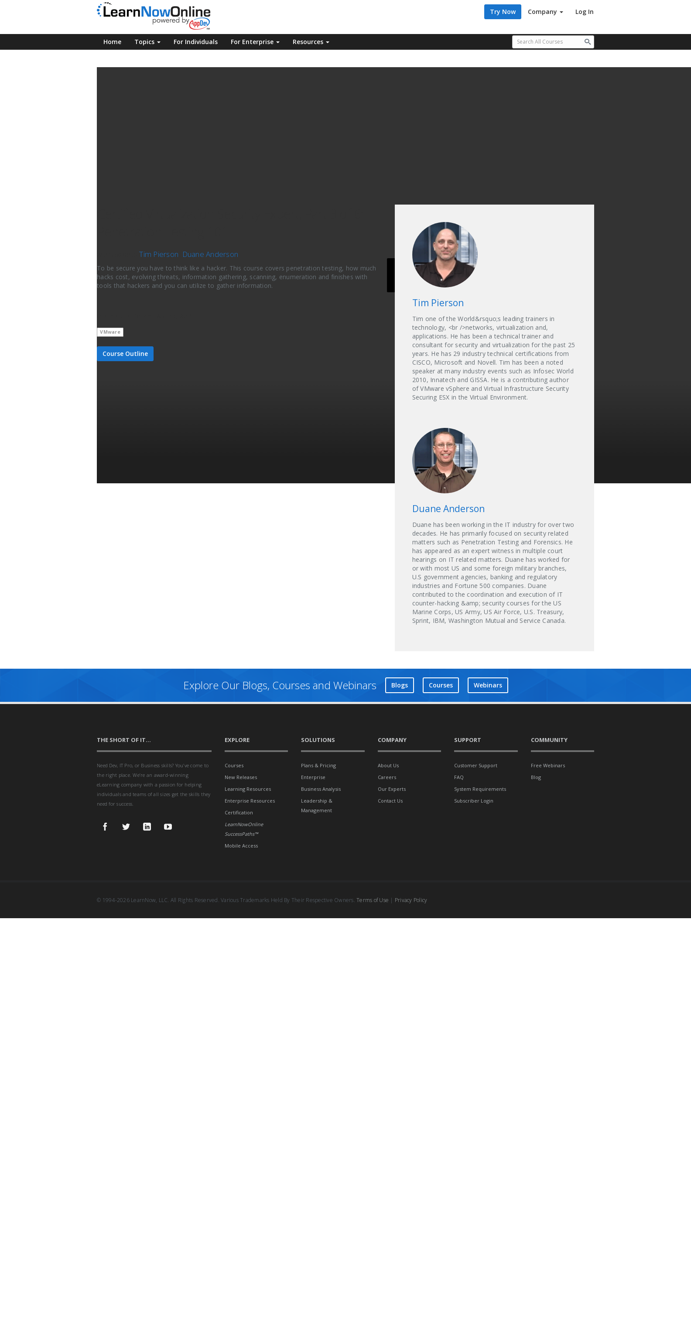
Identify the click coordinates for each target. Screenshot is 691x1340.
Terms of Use (372, 900)
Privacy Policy (411, 900)
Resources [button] (311, 42)
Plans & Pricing (318, 765)
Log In (584, 11)
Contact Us (390, 800)
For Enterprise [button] (255, 42)
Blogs (399, 685)
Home (112, 42)
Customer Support (475, 765)
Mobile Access (241, 845)
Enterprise (313, 777)
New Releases (241, 777)
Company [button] (545, 11)
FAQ (459, 777)
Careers (387, 777)
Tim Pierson (158, 254)
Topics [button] (147, 42)
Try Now (503, 11)
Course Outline (125, 353)
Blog (536, 777)
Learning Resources (248, 789)
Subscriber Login (473, 800)
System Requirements (480, 789)
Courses (441, 685)
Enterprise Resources (250, 800)
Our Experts (392, 789)
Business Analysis (321, 789)
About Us (388, 765)
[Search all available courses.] (553, 41)
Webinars (488, 685)
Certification (239, 812)
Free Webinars (548, 765)
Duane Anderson (210, 254)
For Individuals (196, 42)
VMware (110, 332)
